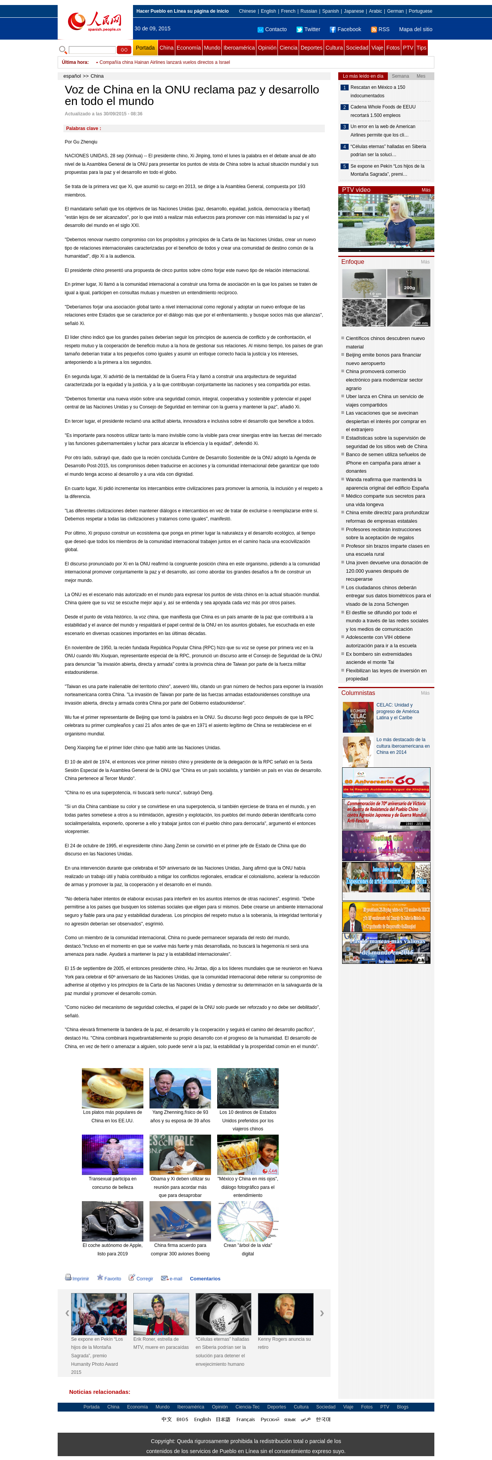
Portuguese (420, 11)
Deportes (311, 48)
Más (426, 190)
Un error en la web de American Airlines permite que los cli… (383, 131)
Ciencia (288, 48)
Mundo (212, 48)
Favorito (109, 1279)
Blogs (403, 1407)
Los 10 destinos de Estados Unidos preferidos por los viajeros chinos (247, 1121)
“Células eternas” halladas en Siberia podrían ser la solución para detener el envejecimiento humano (222, 1352)
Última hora (74, 62)
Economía (189, 48)
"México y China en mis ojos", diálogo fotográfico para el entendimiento (248, 1187)
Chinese (247, 11)
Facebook (345, 29)
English (268, 11)
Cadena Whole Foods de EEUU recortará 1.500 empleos (383, 111)
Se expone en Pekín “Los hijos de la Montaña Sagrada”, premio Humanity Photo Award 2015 (97, 1356)
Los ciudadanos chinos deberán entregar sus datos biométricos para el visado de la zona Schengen (388, 596)
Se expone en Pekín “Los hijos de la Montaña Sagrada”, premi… (387, 170)
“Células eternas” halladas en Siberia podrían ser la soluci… (388, 151)
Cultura (334, 48)
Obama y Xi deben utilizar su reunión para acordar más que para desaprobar (180, 1187)
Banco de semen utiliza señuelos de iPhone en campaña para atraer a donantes (386, 463)
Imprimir (77, 1279)
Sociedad (357, 48)
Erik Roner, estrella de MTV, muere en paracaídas (161, 1343)
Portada (145, 48)
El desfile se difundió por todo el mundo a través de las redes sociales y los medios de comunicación (387, 621)
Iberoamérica (239, 48)
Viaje (377, 48)
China (167, 48)
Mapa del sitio (415, 29)
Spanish (330, 11)
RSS (380, 29)
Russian (309, 11)
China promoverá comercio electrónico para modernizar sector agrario (384, 379)
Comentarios (205, 1279)
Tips (422, 48)
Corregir (141, 1279)
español (72, 76)
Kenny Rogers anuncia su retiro (284, 1343)
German (395, 11)
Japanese (354, 11)
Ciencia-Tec (248, 1407)
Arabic (375, 11)
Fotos (393, 48)
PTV (408, 48)
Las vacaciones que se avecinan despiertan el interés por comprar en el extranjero (386, 421)
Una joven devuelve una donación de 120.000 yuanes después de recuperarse (387, 571)
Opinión (267, 48)
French (288, 11)
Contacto (272, 29)
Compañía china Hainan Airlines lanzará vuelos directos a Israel (165, 62)
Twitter (308, 29)
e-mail (172, 1279)
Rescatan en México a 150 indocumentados (378, 91)
